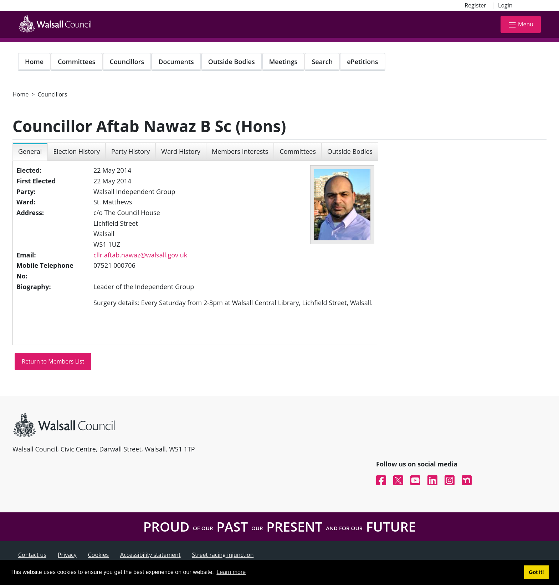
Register (475, 5)
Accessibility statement (150, 555)
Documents (176, 61)
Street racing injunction (223, 555)
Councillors (127, 61)
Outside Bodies (231, 61)
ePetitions (362, 61)
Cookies (98, 555)
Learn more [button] (231, 572)
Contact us (32, 555)
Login (505, 5)
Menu (520, 24)
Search (322, 61)
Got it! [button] (536, 572)
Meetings (283, 61)
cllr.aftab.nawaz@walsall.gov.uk (140, 255)
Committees (77, 61)
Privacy (67, 555)
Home (34, 61)
